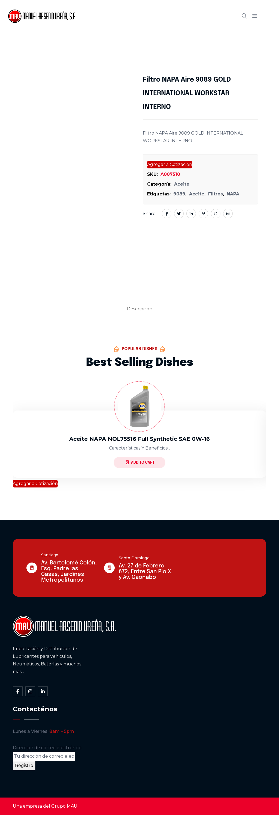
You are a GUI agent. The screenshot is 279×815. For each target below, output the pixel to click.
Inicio (104, 16)
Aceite (181, 184)
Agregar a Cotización (169, 164)
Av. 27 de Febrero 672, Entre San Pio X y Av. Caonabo (145, 571)
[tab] (140, 309)
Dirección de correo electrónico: (47, 753)
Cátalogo (158, 16)
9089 (179, 194)
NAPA (233, 194)
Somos (129, 16)
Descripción (139, 308)
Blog (183, 16)
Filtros (215, 194)
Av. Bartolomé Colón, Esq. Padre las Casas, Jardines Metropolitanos (69, 571)
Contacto (210, 16)
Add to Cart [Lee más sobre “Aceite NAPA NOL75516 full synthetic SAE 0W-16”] (140, 462)
